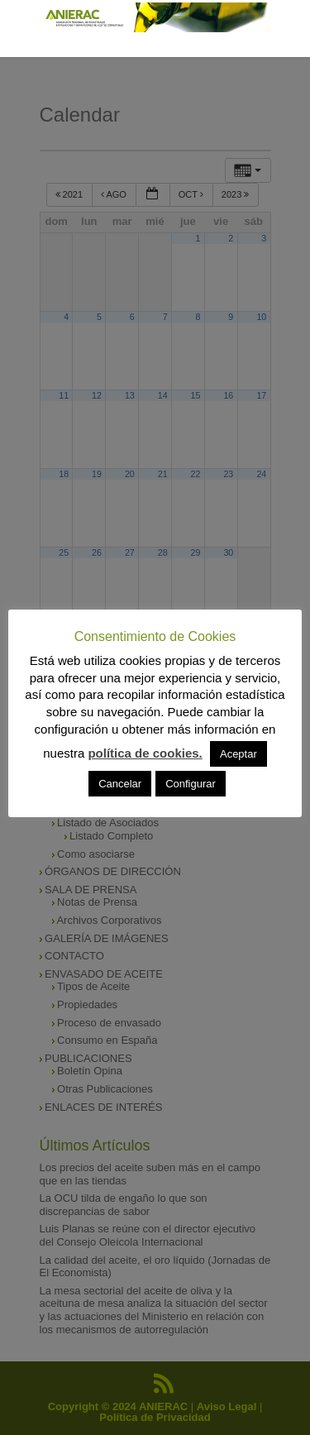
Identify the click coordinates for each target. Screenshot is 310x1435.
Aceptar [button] (238, 754)
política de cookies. (145, 753)
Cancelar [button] (119, 783)
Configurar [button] (190, 783)
